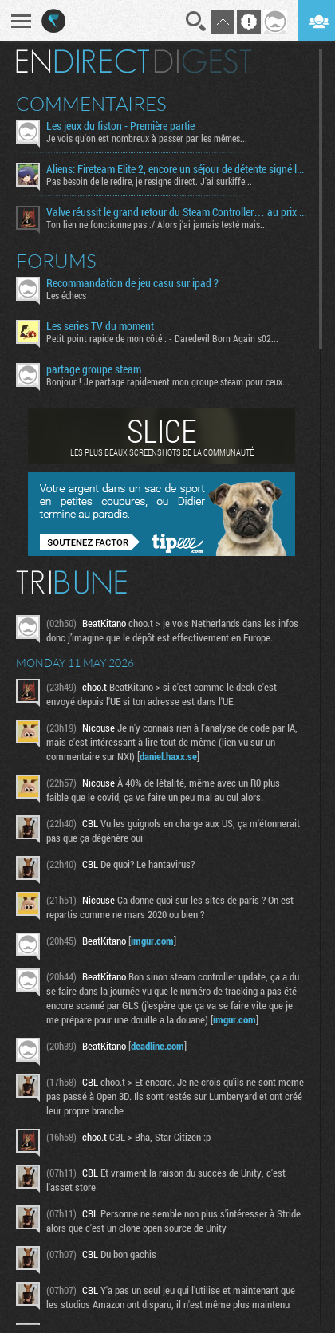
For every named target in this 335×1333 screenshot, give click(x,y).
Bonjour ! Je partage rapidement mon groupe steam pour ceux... (168, 381)
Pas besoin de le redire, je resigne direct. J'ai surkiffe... (149, 181)
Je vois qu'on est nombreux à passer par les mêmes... (146, 138)
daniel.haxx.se (168, 756)
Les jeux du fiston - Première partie (120, 126)
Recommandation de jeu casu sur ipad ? (132, 283)
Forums (56, 261)
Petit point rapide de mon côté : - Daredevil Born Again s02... (162, 338)
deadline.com (157, 1046)
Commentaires (91, 104)
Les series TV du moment (100, 326)
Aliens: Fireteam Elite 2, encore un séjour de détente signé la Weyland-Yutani (176, 169)
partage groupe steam (93, 369)
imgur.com (152, 940)
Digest (203, 61)
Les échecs (66, 295)
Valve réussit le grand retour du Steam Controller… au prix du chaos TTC (176, 212)
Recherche (196, 22)
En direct (82, 61)
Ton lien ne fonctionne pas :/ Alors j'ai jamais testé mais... (156, 224)
